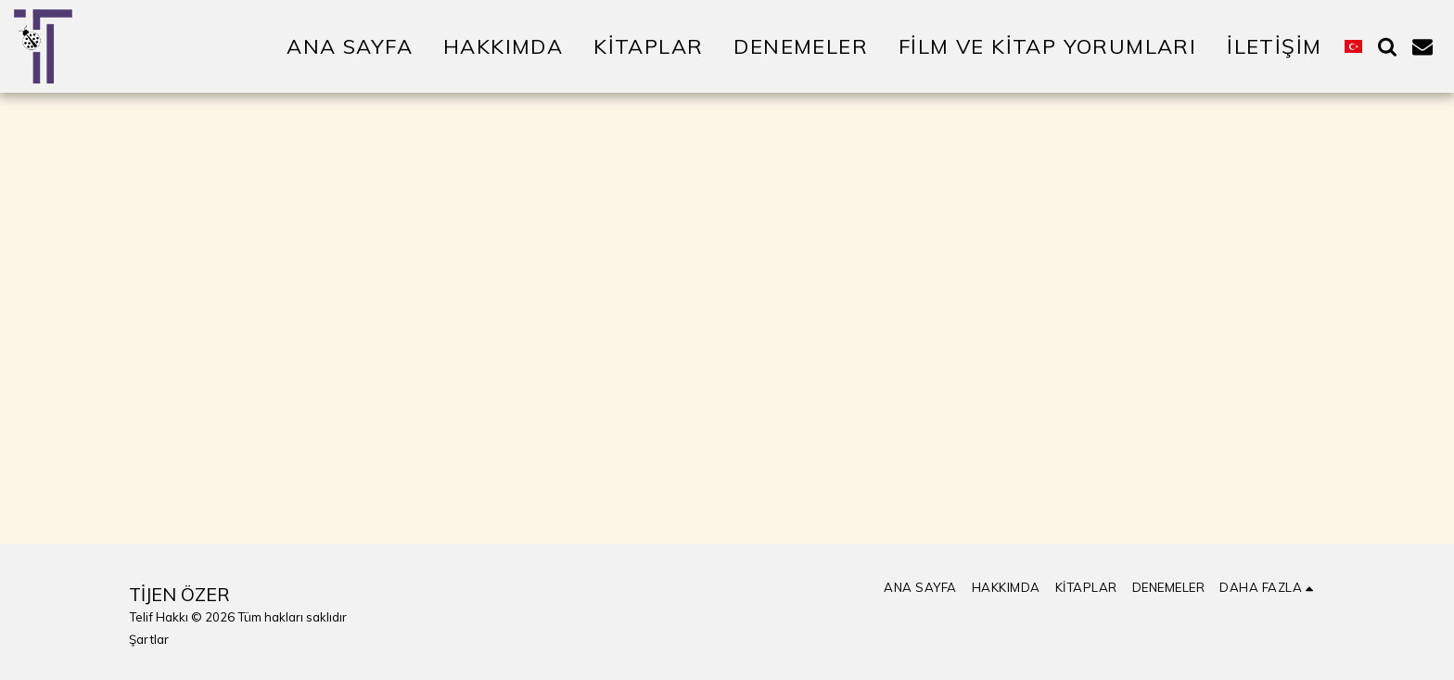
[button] (1387, 46)
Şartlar (149, 639)
